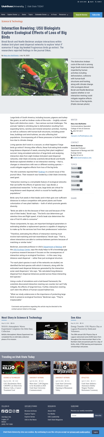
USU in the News (31, 420)
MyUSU (91, 2)
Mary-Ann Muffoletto (11, 56)
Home (3, 15)
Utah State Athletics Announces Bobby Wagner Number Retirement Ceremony (90, 387)
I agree (95, 432)
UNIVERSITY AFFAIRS (37, 378)
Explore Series (30, 417)
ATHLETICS (85, 378)
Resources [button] (63, 15)
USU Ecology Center (21, 250)
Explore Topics (30, 414)
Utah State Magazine (55, 420)
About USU (52, 411)
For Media (51, 414)
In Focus (54, 15)
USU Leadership (53, 417)
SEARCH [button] (98, 2)
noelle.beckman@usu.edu (82, 158)
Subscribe (96, 15)
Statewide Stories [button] (42, 15)
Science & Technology (12, 21)
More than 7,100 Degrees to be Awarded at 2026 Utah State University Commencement (39, 387)
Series (24, 15)
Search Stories (81, 15)
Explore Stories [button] (14, 15)
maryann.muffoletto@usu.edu (81, 136)
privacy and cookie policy (80, 432)
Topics (30, 15)
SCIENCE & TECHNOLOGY (12, 378)
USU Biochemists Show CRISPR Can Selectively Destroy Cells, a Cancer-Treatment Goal (13, 387)
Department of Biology (52, 247)
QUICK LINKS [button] (82, 2)
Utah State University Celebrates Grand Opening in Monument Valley (64, 387)
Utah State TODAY (35, 6)
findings (41, 172)
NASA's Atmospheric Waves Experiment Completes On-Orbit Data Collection (17, 328)
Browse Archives (31, 411)
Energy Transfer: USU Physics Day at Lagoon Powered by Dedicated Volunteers (86, 328)
